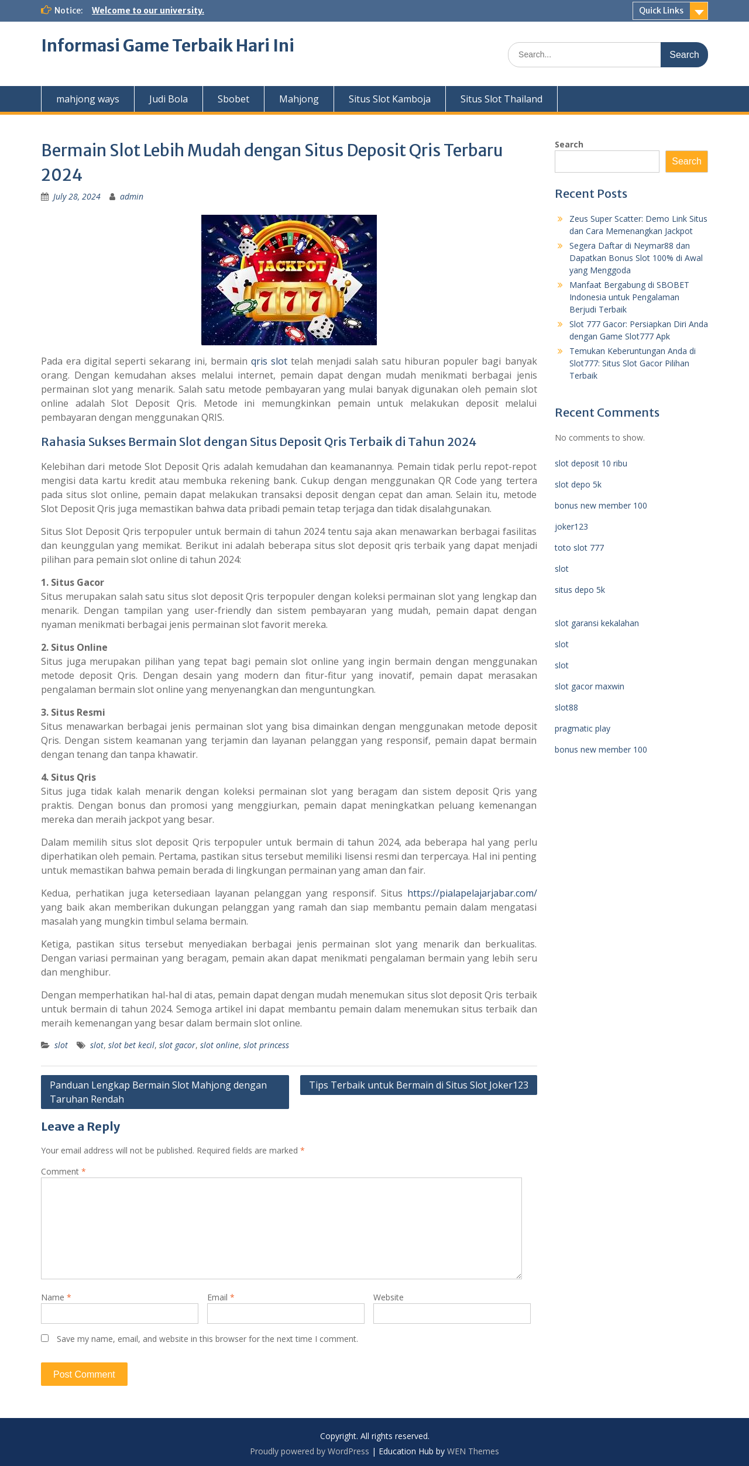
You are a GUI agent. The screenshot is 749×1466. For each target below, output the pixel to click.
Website (388, 1297)
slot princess (266, 1044)
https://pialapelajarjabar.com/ (472, 893)
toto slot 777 (579, 547)
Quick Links (661, 10)
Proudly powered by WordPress (309, 1451)
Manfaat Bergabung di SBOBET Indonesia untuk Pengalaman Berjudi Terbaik (629, 297)
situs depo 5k (580, 589)
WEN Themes (473, 1451)
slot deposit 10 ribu (591, 463)
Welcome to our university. (148, 10)
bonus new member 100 (601, 505)
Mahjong (299, 98)
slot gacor (177, 1044)
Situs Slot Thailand (501, 98)
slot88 (566, 707)
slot (61, 1044)
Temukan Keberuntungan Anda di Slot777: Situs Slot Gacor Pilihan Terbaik (632, 363)
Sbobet (233, 98)
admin (131, 196)
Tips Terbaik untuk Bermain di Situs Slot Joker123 (418, 1085)
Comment (63, 1171)
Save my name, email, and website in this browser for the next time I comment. (207, 1338)
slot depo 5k (578, 484)
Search (569, 144)
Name (56, 1297)
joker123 (571, 526)
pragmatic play (582, 728)
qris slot (269, 361)
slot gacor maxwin (589, 686)
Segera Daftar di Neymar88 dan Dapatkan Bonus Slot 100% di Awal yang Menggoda (636, 258)
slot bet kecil (131, 1044)
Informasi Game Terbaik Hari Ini (167, 45)
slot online (219, 1044)
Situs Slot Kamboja (390, 98)
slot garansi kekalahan (597, 623)
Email (221, 1297)
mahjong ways (87, 98)
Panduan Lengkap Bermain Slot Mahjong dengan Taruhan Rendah (158, 1092)
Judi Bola (168, 98)
